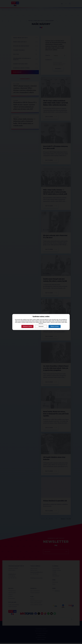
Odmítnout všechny (27, 326)
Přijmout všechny (55, 326)
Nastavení (41, 326)
